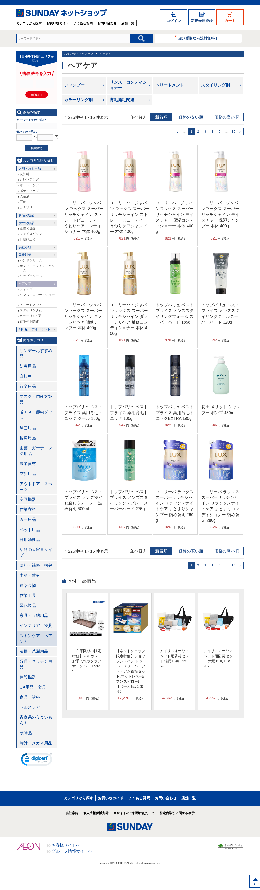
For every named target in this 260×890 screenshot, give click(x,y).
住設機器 (28, 677)
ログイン (173, 21)
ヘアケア (105, 53)
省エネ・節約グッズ (36, 415)
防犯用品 (28, 473)
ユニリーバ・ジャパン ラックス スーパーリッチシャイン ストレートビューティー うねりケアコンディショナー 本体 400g (83, 217)
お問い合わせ (107, 23)
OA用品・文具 (33, 687)
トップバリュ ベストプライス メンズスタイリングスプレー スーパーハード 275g (129, 500)
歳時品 (26, 733)
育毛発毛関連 (122, 100)
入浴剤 (24, 196)
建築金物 (28, 585)
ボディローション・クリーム (37, 268)
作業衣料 (28, 509)
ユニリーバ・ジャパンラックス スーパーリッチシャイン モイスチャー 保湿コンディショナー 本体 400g (175, 217)
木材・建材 (30, 575)
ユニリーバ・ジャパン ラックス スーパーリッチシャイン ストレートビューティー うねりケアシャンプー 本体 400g (129, 217)
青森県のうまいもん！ (36, 720)
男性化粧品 (27, 215)
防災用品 (28, 366)
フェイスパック (31, 234)
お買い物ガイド (58, 23)
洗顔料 (24, 174)
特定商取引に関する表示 (177, 813)
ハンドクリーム (31, 260)
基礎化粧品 (28, 228)
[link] (37, 760)
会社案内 (72, 813)
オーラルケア (29, 185)
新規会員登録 (202, 21)
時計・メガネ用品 (36, 743)
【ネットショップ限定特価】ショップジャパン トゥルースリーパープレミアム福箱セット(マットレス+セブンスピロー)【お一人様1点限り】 (130, 671)
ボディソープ (29, 191)
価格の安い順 (191, 117)
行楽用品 (28, 386)
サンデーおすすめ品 (36, 353)
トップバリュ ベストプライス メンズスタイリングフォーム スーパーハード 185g (175, 313)
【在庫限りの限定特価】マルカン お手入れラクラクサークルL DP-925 (86, 661)
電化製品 (28, 605)
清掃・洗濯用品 (34, 651)
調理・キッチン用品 (36, 664)
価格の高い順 (226, 117)
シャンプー (74, 85)
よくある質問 (83, 23)
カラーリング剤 (78, 100)
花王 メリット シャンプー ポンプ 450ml (220, 410)
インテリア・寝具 (36, 625)
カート (230, 21)
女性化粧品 (27, 223)
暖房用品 (28, 438)
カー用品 (28, 519)
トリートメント (169, 85)
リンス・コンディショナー (128, 85)
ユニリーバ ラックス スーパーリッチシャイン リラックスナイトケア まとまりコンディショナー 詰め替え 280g (220, 506)
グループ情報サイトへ (72, 851)
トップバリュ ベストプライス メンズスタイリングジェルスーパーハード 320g (220, 313)
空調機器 (28, 499)
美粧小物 (25, 247)
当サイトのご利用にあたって (134, 813)
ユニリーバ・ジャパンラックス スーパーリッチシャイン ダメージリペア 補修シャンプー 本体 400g (83, 316)
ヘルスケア (30, 707)
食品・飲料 (30, 697)
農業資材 (28, 463)
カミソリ (26, 207)
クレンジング (29, 179)
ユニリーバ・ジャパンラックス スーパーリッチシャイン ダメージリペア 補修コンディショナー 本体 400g (129, 319)
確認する (37, 94)
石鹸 (23, 202)
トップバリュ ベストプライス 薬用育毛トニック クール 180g (83, 412)
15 (233, 131)
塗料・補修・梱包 (36, 565)
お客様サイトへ (66, 845)
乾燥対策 (25, 255)
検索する (37, 148)
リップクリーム (31, 276)
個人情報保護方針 (96, 813)
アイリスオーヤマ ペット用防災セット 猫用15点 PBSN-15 (174, 658)
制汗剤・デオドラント (34, 329)
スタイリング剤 (215, 85)
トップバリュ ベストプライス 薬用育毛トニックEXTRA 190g (175, 412)
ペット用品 (30, 529)
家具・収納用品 (34, 615)
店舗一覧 (127, 23)
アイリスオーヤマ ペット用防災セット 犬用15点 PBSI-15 (218, 658)
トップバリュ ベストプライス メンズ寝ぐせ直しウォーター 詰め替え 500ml (83, 500)
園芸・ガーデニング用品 (36, 451)
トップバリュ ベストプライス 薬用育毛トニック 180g (129, 412)
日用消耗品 (30, 539)
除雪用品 (28, 427)
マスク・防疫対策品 (36, 399)
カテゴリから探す (29, 23)
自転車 (26, 376)
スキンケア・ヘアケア (79, 53)
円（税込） (84, 238)
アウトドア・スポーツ (36, 487)
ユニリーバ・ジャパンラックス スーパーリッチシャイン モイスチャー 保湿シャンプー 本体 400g (220, 214)
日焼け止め (28, 239)
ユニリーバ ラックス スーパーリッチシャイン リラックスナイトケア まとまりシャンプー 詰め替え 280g (175, 506)
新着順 (161, 117)
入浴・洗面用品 (30, 168)
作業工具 (28, 595)
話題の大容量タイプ (36, 552)
